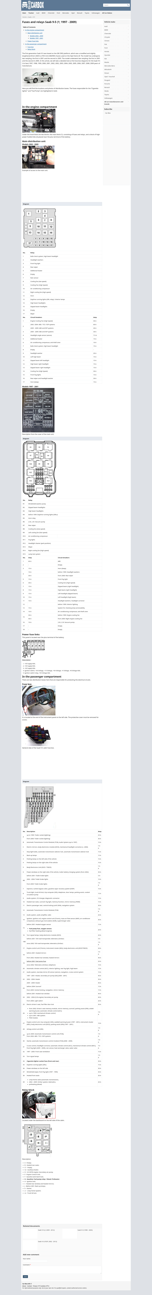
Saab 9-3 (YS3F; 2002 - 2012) (47, 1242)
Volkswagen (96, 14)
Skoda (106, 92)
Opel (73, 14)
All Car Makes (107, 14)
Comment (27, 1265)
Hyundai (107, 56)
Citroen (106, 41)
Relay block (31, 50)
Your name (26, 1259)
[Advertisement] (62, 99)
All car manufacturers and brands (113, 103)
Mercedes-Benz (109, 66)
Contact (29, 1288)
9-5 (34, 18)
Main (24, 14)
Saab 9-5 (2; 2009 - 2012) (46, 1231)
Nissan (106, 74)
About (24, 1288)
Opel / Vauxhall (109, 77)
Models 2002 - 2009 (36, 37)
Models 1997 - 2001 (36, 39)
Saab (29, 18)
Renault (79, 14)
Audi (37, 14)
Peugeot (107, 81)
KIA (105, 59)
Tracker (31, 14)
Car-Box (108, 114)
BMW (43, 14)
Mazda (106, 63)
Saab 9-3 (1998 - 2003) (85, 1231)
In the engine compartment (34, 31)
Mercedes (65, 14)
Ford (58, 14)
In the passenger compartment (36, 45)
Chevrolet (51, 14)
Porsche (107, 84)
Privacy (35, 1288)
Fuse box (31, 48)
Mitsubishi (107, 70)
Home (24, 18)
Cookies (42, 1288)
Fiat (105, 45)
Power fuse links (33, 42)
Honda (106, 52)
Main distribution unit (35, 34)
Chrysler (107, 38)
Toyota (87, 14)
